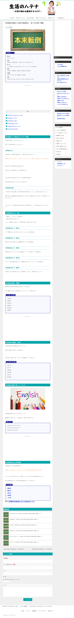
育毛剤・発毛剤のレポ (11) (61, 146)
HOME (22, 610)
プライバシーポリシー (42, 610)
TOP (11, 606)
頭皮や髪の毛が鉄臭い (61, 118)
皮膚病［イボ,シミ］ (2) (61, 143)
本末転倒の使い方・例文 (12, 118)
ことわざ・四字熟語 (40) (61, 130)
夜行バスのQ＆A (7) (60, 138)
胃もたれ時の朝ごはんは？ (62, 82)
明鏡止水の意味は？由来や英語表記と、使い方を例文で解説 (13, 549)
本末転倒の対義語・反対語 (13, 123)
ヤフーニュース (60, 165)
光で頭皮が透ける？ (61, 17)
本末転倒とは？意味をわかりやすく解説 (15, 115)
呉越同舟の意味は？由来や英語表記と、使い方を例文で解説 (41, 549)
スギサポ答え (11, 17)
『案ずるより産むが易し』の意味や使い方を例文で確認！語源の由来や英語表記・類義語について (25, 513)
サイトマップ (28, 610)
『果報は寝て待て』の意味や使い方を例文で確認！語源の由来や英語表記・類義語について (24, 519)
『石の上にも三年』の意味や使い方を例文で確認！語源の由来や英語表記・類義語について (24, 542)
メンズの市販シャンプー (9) (62, 132)
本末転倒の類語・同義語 (12, 120)
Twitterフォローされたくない (41, 17)
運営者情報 (34, 610)
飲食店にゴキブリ (52, 17)
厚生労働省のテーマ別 (61, 163)
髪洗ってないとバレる (21, 17)
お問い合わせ (50, 610)
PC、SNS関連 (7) (60, 127)
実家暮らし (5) (59, 140)
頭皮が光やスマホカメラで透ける (63, 113)
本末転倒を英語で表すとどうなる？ (14, 126)
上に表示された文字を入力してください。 (12, 579)
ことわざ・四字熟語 (9, 27)
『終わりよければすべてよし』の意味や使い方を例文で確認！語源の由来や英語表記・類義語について (26, 536)
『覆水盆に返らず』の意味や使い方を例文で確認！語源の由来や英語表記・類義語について (24, 530)
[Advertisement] (27, 96)
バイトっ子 (59, 161)
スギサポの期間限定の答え (62, 66)
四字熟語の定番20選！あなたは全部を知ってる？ (22, 501)
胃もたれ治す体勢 (30, 17)
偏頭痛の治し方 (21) (60, 135)
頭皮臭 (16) (59, 154)
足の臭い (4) (59, 151)
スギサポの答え (60, 64)
